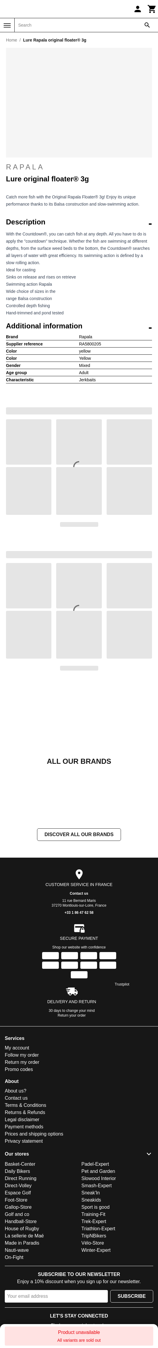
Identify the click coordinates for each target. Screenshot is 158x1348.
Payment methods (24, 1126)
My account (17, 1047)
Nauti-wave (17, 1250)
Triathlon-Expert (98, 1228)
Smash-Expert (97, 1185)
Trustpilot (122, 984)
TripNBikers (94, 1235)
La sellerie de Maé (24, 1235)
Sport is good (96, 1207)
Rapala (79, 167)
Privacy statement (24, 1141)
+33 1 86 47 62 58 (79, 913)
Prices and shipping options (34, 1133)
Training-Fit (93, 1214)
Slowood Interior (99, 1178)
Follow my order (22, 1055)
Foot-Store (16, 1199)
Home (11, 40)
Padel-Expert (95, 1164)
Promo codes (19, 1069)
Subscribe (132, 1296)
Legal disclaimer (22, 1119)
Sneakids (91, 1199)
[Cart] (152, 9)
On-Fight (14, 1257)
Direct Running (20, 1178)
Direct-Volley (18, 1185)
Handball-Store (21, 1221)
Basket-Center (20, 1164)
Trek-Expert (94, 1221)
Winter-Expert (96, 1250)
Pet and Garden (98, 1171)
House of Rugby (22, 1228)
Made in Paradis (22, 1243)
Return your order (72, 1015)
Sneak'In (91, 1192)
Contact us (79, 893)
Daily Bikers (17, 1171)
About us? (15, 1090)
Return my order (22, 1062)
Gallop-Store (18, 1207)
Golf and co (17, 1214)
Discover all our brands (79, 834)
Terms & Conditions (25, 1105)
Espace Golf (18, 1192)
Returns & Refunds (25, 1112)
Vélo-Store (93, 1243)
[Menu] (7, 25)
